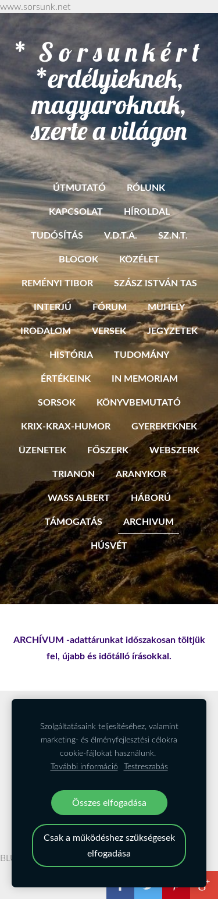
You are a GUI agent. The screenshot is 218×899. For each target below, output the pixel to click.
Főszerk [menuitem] (107, 449)
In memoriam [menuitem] (145, 378)
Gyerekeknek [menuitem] (164, 425)
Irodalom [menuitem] (45, 330)
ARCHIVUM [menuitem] (148, 521)
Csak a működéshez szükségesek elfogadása (109, 845)
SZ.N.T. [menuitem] (173, 234)
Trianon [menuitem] (73, 473)
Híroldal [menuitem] (147, 211)
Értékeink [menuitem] (66, 378)
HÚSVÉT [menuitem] (109, 545)
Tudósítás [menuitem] (57, 234)
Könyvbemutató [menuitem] (139, 401)
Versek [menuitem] (109, 330)
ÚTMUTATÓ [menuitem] (79, 187)
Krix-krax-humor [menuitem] (65, 425)
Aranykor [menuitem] (141, 473)
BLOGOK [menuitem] (78, 258)
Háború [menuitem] (151, 497)
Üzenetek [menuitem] (42, 449)
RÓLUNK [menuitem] (146, 187)
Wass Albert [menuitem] (79, 497)
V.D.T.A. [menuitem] (120, 234)
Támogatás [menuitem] (73, 521)
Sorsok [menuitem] (57, 401)
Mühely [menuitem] (166, 306)
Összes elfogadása (109, 802)
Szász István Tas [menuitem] (155, 282)
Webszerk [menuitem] (174, 449)
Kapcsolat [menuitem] (76, 211)
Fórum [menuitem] (109, 306)
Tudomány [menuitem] (141, 354)
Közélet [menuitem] (139, 258)
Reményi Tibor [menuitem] (57, 282)
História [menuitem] (71, 354)
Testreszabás (146, 766)
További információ (84, 766)
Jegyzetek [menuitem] (172, 330)
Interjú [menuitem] (53, 306)
